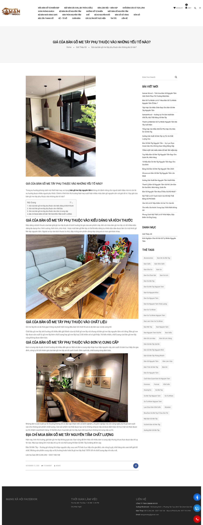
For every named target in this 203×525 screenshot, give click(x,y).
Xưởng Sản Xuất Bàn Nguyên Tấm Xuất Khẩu (158, 180)
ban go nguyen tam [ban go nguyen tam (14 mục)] (151, 298)
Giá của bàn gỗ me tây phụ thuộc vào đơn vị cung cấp (48, 211)
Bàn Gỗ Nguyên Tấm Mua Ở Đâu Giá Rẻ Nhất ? (159, 192)
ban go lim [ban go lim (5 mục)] (164, 275)
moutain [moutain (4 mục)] (168, 407)
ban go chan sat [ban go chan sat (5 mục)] (150, 275)
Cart (188, 8)
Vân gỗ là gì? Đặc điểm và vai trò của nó (158, 203)
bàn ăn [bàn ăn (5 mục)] (164, 367)
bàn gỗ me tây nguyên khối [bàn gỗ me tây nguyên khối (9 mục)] (154, 350)
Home (69, 47)
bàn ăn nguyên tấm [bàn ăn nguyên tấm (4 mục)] (151, 373)
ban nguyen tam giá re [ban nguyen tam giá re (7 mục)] (152, 333)
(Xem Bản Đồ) (187, 507)
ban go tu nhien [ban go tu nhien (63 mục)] (150, 310)
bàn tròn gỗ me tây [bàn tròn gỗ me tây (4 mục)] (151, 367)
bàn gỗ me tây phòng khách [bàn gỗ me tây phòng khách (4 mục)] (154, 356)
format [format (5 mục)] (156, 384)
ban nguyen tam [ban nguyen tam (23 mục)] (162, 327)
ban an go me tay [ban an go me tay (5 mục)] (163, 258)
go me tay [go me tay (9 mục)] (159, 390)
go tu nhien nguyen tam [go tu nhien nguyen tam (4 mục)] (153, 401)
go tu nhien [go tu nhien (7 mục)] (169, 396)
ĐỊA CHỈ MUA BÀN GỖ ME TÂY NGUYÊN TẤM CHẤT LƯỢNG (50, 214)
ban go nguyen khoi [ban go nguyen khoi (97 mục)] (151, 292)
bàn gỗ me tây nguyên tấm (81, 190)
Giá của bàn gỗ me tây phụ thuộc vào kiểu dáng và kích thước (51, 206)
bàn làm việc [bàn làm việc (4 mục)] (167, 361)
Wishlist (178, 8)
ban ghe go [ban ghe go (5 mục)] (148, 269)
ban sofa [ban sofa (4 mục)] (168, 333)
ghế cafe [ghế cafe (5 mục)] (166, 384)
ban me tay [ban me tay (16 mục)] (148, 327)
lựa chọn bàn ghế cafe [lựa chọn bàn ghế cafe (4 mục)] (152, 407)
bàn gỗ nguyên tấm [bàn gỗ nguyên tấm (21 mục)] (151, 361)
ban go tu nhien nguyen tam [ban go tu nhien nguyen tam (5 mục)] (154, 315)
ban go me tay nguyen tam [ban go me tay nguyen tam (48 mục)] (154, 287)
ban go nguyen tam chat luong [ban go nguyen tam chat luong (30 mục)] (155, 304)
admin (58, 466)
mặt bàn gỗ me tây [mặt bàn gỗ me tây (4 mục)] (151, 419)
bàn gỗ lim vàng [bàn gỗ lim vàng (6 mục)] (165, 338)
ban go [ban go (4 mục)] (159, 269)
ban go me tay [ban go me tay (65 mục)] (149, 281)
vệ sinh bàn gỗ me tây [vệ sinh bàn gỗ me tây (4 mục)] (152, 424)
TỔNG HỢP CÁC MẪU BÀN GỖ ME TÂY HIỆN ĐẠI (159, 150)
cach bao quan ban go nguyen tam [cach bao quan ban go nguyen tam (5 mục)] (157, 379)
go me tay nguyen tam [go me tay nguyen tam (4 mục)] (152, 396)
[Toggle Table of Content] (71, 202)
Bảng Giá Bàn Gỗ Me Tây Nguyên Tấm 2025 (158, 169)
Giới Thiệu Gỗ (81, 47)
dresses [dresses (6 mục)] (147, 384)
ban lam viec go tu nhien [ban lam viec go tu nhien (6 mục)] (153, 321)
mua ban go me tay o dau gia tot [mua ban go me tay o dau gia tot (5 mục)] (156, 413)
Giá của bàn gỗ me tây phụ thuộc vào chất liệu (46, 208)
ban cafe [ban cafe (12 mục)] (147, 264)
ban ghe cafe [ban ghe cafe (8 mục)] (159, 264)
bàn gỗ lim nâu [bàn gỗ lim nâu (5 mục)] (149, 338)
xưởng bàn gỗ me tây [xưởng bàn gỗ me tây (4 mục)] (152, 430)
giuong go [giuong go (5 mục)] (147, 390)
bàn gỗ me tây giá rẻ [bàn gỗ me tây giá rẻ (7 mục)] (151, 344)
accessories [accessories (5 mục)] (148, 258)
